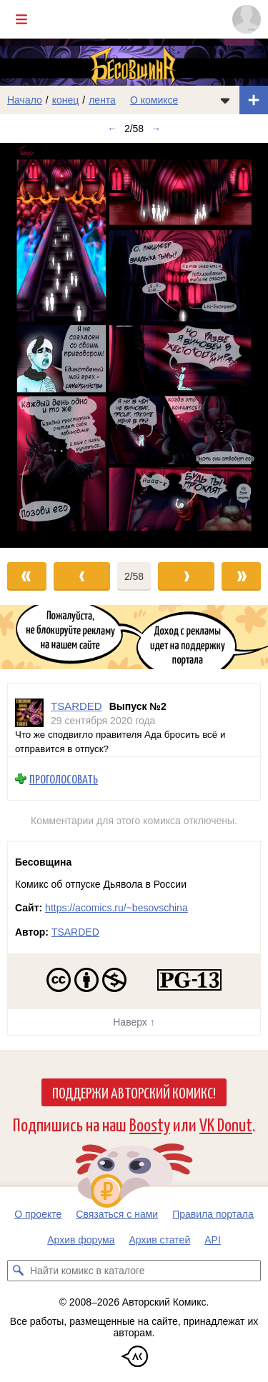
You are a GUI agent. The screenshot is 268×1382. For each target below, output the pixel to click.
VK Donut (225, 1124)
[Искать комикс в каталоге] (18, 1271)
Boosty (149, 1124)
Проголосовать (63, 778)
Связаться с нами (117, 1214)
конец (65, 100)
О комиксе (154, 100)
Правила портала (213, 1214)
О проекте (37, 1214)
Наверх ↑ (133, 1022)
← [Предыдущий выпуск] (112, 128)
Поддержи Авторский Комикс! (134, 1092)
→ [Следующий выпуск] (156, 128)
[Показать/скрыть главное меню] (21, 19)
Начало (24, 100)
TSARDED (75, 932)
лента (102, 100)
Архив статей (160, 1240)
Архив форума (80, 1240)
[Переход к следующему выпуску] (134, 345)
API (212, 1240)
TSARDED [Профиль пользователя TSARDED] (76, 706)
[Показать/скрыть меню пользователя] (246, 19)
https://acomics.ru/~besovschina (116, 907)
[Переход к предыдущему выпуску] (33, 345)
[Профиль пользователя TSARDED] (29, 713)
